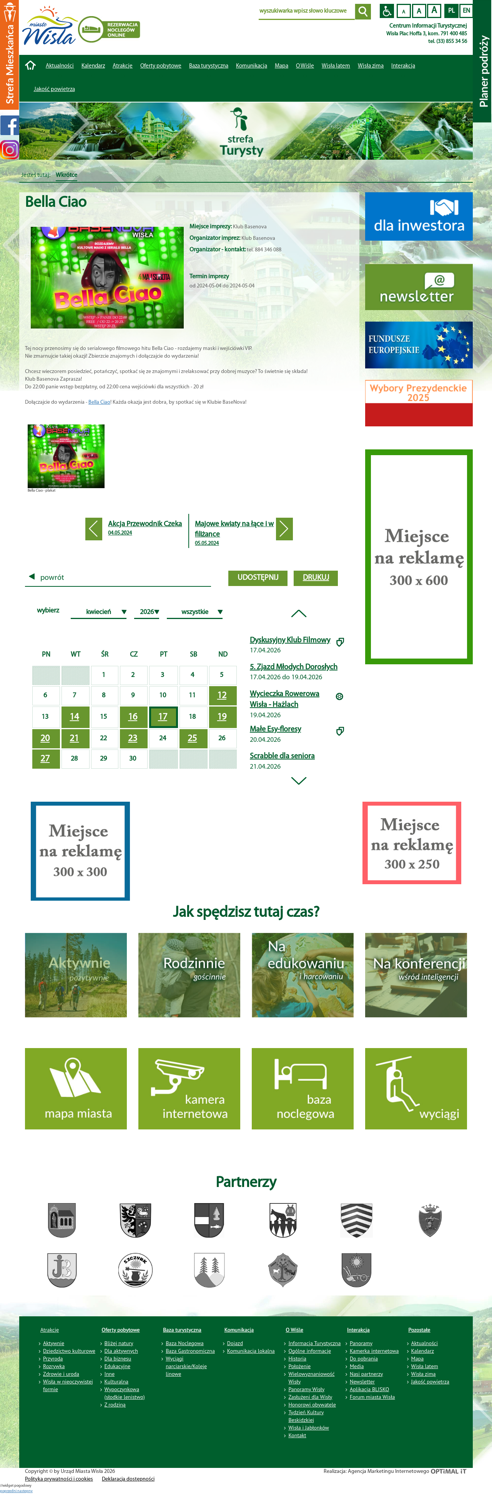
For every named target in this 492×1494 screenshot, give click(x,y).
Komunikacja (239, 1329)
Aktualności (60, 66)
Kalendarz (93, 66)
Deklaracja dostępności (128, 1479)
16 (132, 717)
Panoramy (361, 1343)
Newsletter (362, 1381)
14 (74, 717)
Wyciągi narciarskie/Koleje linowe (186, 1366)
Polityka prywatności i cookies (59, 1479)
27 (45, 759)
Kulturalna (116, 1381)
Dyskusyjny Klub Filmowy (290, 640)
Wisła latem (336, 66)
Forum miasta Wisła (372, 1396)
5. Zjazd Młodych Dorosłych (293, 667)
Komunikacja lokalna (251, 1350)
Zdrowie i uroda (61, 1373)
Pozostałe (419, 1329)
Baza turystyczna (182, 1329)
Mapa (281, 66)
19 (221, 717)
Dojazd (235, 1343)
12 (221, 695)
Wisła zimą (371, 66)
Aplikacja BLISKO (369, 1389)
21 (74, 738)
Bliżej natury (119, 1343)
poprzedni (8, 1491)
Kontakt (297, 1435)
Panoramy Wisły (306, 1389)
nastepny (25, 1491)
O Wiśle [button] (305, 66)
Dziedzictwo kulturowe (69, 1350)
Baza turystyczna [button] (208, 66)
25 (192, 738)
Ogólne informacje (309, 1350)
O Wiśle (294, 1329)
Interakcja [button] (403, 66)
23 (132, 738)
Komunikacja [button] (251, 66)
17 (162, 717)
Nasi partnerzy (366, 1373)
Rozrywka (54, 1366)
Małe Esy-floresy (275, 729)
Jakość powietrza (54, 89)
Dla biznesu (118, 1358)
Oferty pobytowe (160, 66)
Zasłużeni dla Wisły (310, 1396)
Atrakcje (123, 66)
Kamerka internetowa (374, 1350)
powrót (46, 578)
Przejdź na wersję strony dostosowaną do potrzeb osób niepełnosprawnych (387, 11)
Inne (110, 1373)
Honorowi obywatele (312, 1404)
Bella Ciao (99, 402)
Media (357, 1366)
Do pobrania (364, 1358)
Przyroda (53, 1358)
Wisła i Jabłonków (308, 1427)
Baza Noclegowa (184, 1343)
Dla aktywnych (121, 1350)
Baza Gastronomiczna (190, 1350)
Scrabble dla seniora (282, 756)
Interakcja (358, 1329)
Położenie (299, 1366)
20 (45, 738)
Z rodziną (115, 1404)
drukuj (316, 578)
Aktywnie (53, 1343)
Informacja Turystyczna (314, 1343)
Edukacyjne (117, 1366)
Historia (297, 1358)
